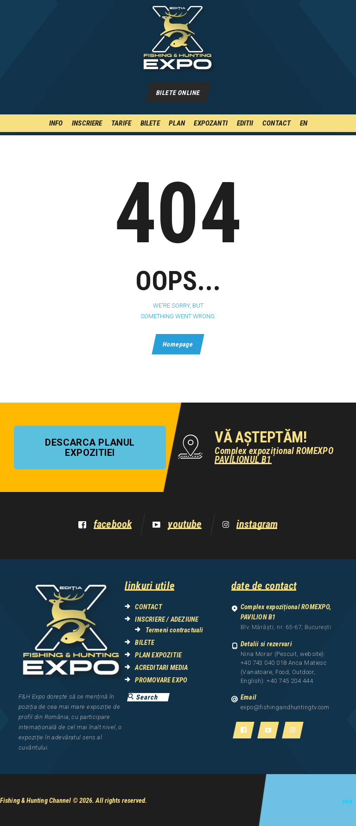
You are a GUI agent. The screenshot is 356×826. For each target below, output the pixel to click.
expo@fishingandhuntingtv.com (285, 707)
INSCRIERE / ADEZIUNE (166, 619)
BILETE (144, 642)
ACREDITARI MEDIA (161, 667)
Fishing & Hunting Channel (35, 800)
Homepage (178, 344)
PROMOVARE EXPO (161, 680)
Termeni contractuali (174, 630)
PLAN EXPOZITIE (158, 655)
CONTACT (148, 607)
